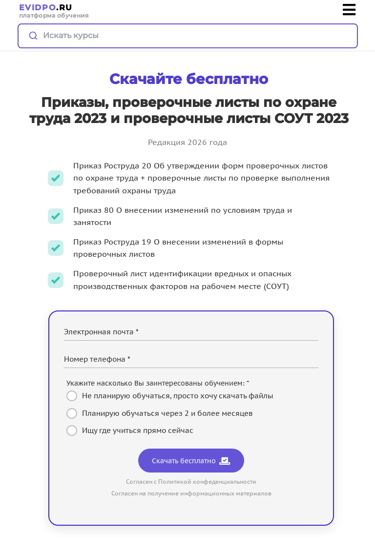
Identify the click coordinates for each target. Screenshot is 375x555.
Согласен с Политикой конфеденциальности (191, 481)
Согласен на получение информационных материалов (191, 493)
